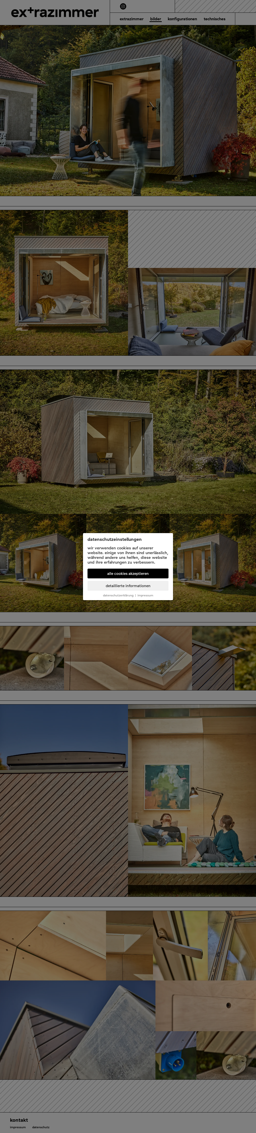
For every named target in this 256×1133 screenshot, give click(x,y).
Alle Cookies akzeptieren (128, 573)
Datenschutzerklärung (118, 595)
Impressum (145, 595)
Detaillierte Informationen (128, 585)
